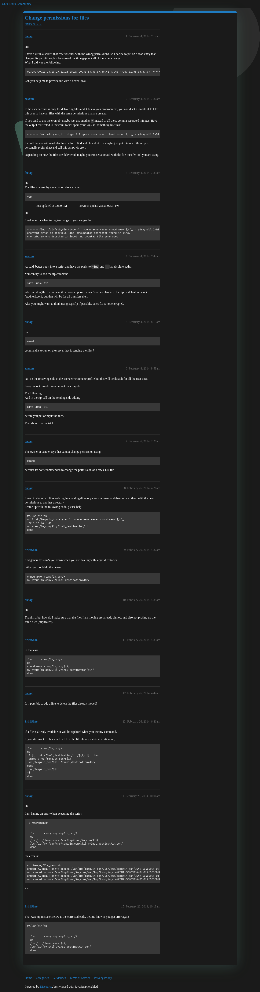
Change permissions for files (57, 18)
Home (28, 977)
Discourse (46, 986)
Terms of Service (80, 977)
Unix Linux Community (16, 3)
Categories (42, 977)
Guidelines (59, 977)
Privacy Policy (103, 977)
